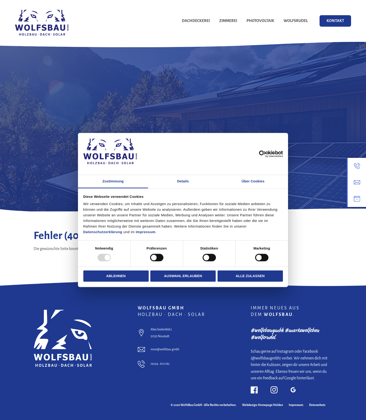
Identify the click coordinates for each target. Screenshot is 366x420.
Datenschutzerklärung (103, 232)
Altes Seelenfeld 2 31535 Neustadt (161, 333)
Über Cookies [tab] (253, 181)
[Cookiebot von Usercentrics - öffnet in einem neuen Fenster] (262, 153)
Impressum (145, 232)
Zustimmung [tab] (113, 181)
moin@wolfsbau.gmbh (165, 349)
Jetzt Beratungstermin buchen (55, 160)
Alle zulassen (250, 276)
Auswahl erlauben (183, 276)
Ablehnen (116, 276)
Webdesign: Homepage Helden (262, 405)
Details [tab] (183, 181)
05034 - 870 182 (160, 364)
